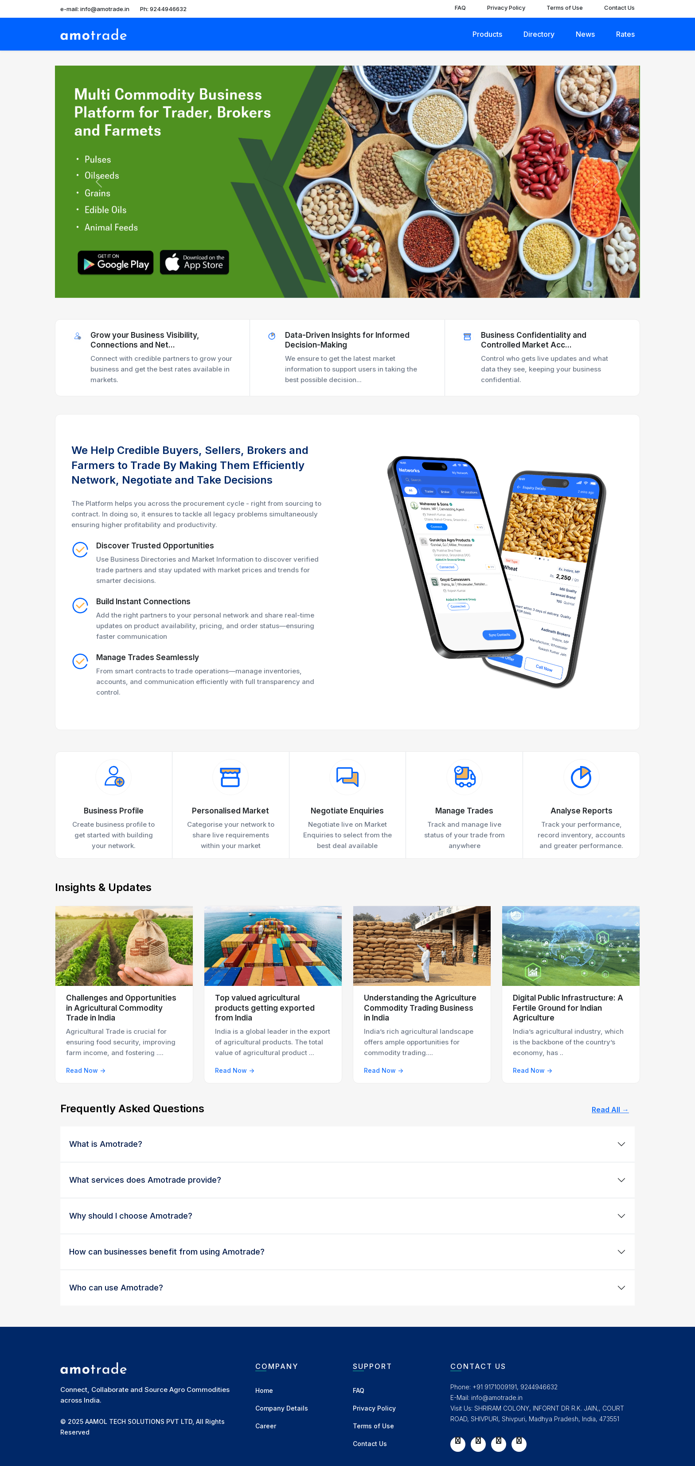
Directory (538, 34)
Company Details (281, 1408)
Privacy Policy (506, 7)
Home (264, 1390)
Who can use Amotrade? (116, 1287)
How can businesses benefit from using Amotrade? (167, 1251)
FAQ (460, 7)
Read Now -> (85, 1070)
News (585, 34)
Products (487, 34)
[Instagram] (498, 1440)
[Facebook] (457, 1440)
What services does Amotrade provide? (145, 1180)
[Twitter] (478, 1440)
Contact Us (619, 7)
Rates (625, 34)
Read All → (610, 1109)
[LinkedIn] (519, 1440)
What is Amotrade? (105, 1144)
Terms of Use (565, 7)
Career (265, 1426)
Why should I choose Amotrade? (130, 1215)
